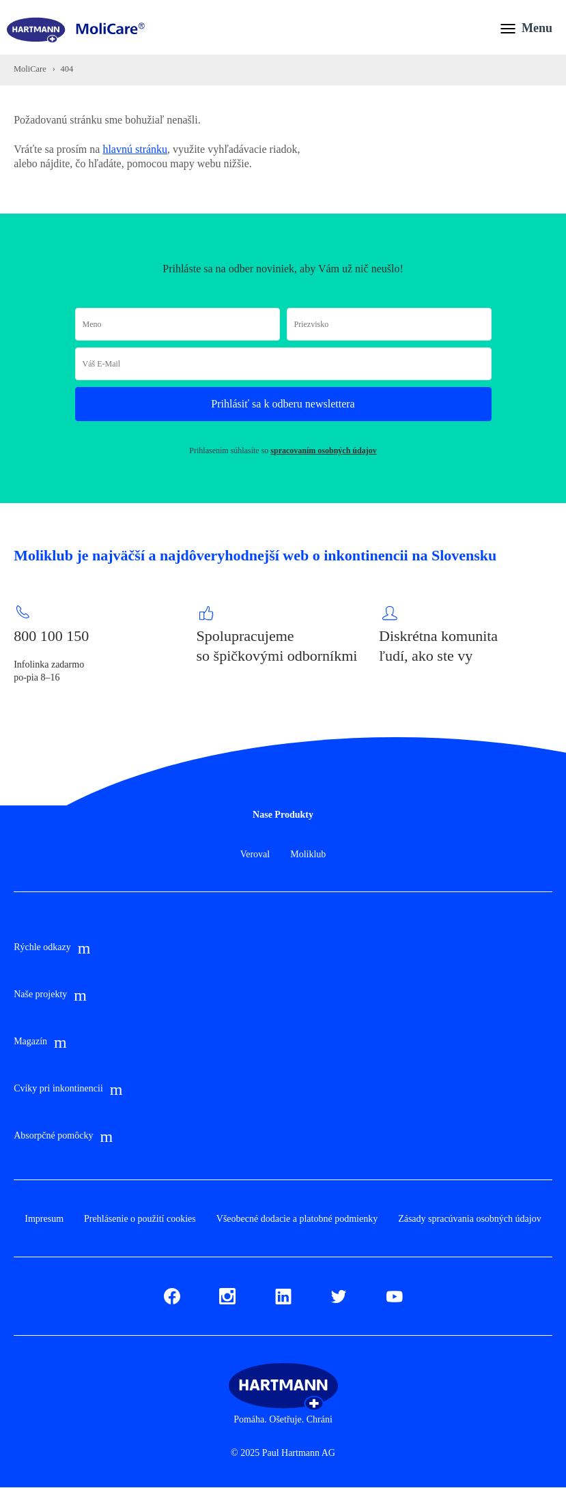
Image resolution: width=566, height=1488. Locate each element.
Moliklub (308, 854)
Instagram (227, 1294)
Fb (169, 1294)
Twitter (338, 1294)
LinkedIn (283, 1294)
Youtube (394, 1294)
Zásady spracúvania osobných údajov (469, 1219)
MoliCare (30, 69)
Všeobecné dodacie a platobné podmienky (297, 1219)
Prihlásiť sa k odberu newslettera (282, 404)
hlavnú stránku (134, 149)
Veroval (255, 854)
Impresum (44, 1219)
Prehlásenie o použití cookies (140, 1219)
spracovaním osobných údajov (323, 450)
